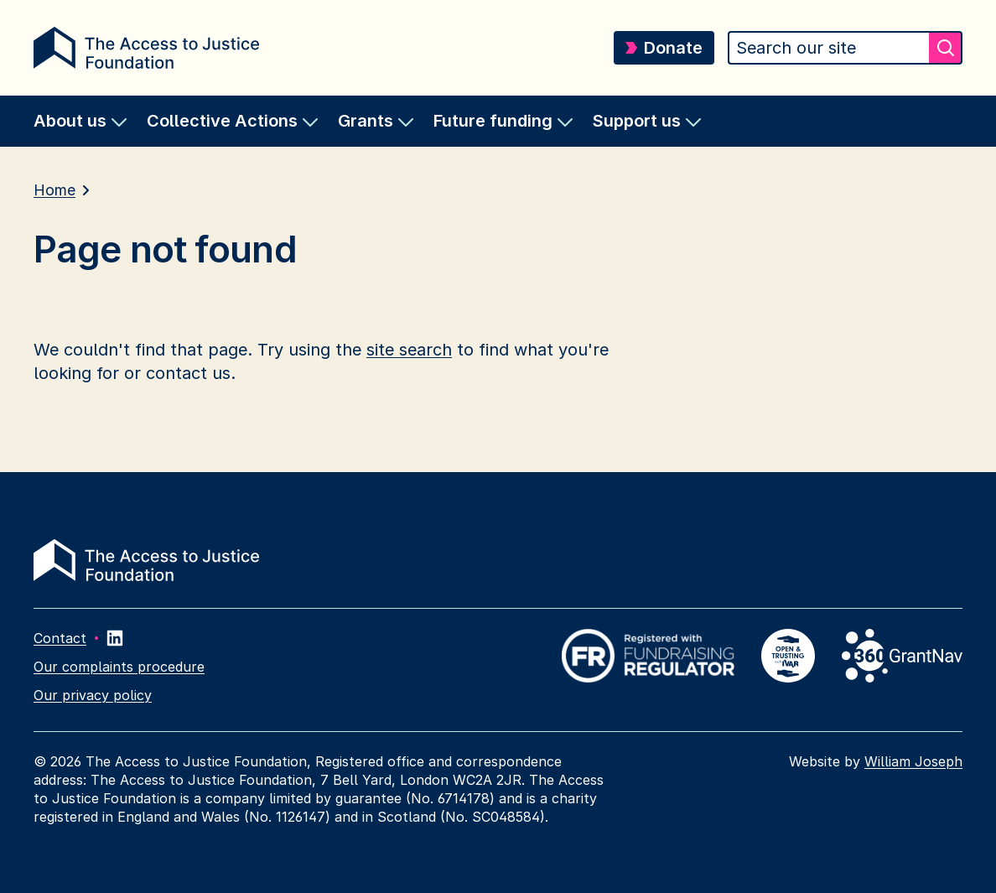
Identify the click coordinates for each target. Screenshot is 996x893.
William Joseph (913, 761)
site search (409, 350)
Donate (664, 48)
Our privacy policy (93, 695)
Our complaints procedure (119, 666)
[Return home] (146, 48)
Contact (60, 638)
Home (54, 190)
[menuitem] (80, 121)
